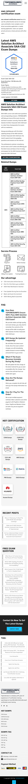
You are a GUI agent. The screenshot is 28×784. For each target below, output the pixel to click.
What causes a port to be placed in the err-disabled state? (14, 570)
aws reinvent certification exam (10, 19)
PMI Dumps (7, 477)
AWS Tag (3, 747)
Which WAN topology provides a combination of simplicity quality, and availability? (13, 563)
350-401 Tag (4, 738)
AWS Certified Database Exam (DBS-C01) (17, 232)
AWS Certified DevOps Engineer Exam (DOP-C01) (18, 183)
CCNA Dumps (8, 438)
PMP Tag (3, 745)
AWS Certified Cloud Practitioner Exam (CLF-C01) (18, 211)
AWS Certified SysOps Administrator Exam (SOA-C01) (17, 197)
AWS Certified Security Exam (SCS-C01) (18, 245)
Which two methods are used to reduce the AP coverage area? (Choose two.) (14, 589)
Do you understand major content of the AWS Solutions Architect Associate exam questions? (13, 535)
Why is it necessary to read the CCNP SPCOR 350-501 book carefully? (14, 519)
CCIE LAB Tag (4, 740)
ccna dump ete (14, 656)
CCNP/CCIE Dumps (20, 439)
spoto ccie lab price (13, 668)
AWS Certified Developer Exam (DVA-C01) (18, 204)
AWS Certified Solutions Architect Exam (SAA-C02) (16, 190)
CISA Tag (3, 742)
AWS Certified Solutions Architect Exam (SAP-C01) (16, 176)
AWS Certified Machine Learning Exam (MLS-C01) (18, 239)
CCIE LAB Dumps (8, 458)
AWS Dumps (20, 457)
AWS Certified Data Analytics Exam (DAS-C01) (17, 225)
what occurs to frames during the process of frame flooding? (14, 557)
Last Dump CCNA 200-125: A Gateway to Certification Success (13, 673)
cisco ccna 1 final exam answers (14, 660)
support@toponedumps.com (10, 759)
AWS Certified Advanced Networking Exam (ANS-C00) (17, 218)
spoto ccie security (14, 664)
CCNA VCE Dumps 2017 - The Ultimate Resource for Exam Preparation (13, 651)
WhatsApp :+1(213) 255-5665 (10, 756)
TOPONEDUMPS (19, 778)
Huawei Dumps (7, 497)
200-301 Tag (4, 735)
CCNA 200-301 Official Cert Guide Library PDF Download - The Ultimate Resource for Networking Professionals (14, 645)
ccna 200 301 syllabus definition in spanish (14, 678)
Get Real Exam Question (11, 157)
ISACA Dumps (20, 477)
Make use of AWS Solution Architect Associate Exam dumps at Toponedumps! (14, 527)
